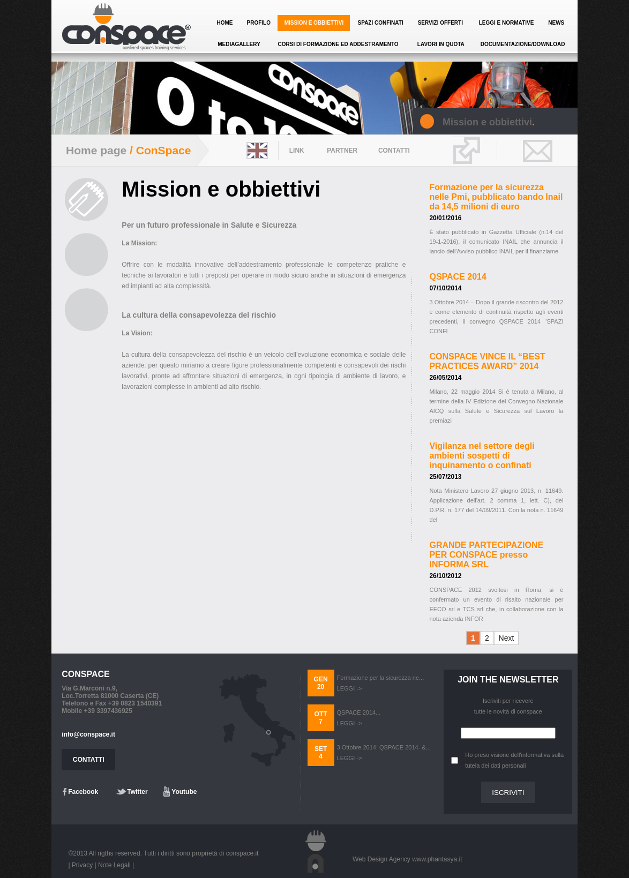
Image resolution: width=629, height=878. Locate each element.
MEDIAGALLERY (239, 44)
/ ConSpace (158, 150)
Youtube (184, 792)
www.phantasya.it (437, 859)
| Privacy (80, 865)
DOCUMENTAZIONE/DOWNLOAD (523, 44)
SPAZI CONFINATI (380, 23)
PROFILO (258, 23)
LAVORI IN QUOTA (441, 44)
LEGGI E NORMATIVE (506, 23)
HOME (225, 23)
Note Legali (114, 865)
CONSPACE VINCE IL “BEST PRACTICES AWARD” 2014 (487, 361)
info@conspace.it (88, 734)
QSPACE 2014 (457, 276)
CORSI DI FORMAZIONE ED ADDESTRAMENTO (338, 44)
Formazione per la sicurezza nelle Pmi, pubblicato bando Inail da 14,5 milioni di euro (496, 197)
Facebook (83, 792)
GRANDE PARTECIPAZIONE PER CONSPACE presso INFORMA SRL (486, 555)
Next (506, 638)
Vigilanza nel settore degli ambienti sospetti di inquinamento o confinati (481, 455)
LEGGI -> (349, 688)
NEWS (556, 23)
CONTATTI (88, 759)
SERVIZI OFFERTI (440, 23)
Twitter (137, 792)
